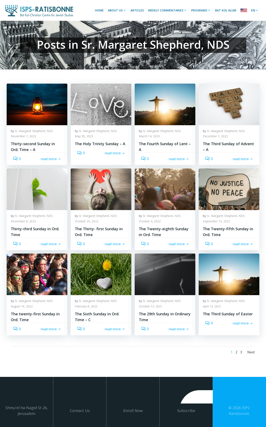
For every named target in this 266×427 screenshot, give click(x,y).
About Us (117, 10)
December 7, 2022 (215, 136)
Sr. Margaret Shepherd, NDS (34, 131)
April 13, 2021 (212, 306)
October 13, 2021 (150, 306)
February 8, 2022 (86, 306)
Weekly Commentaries (167, 10)
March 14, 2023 (149, 136)
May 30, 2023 (84, 136)
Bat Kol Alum (225, 10)
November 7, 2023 (23, 136)
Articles (137, 10)
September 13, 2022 (216, 221)
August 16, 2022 (22, 306)
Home (99, 10)
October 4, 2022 (150, 221)
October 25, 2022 (86, 221)
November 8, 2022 (23, 221)
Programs (201, 10)
